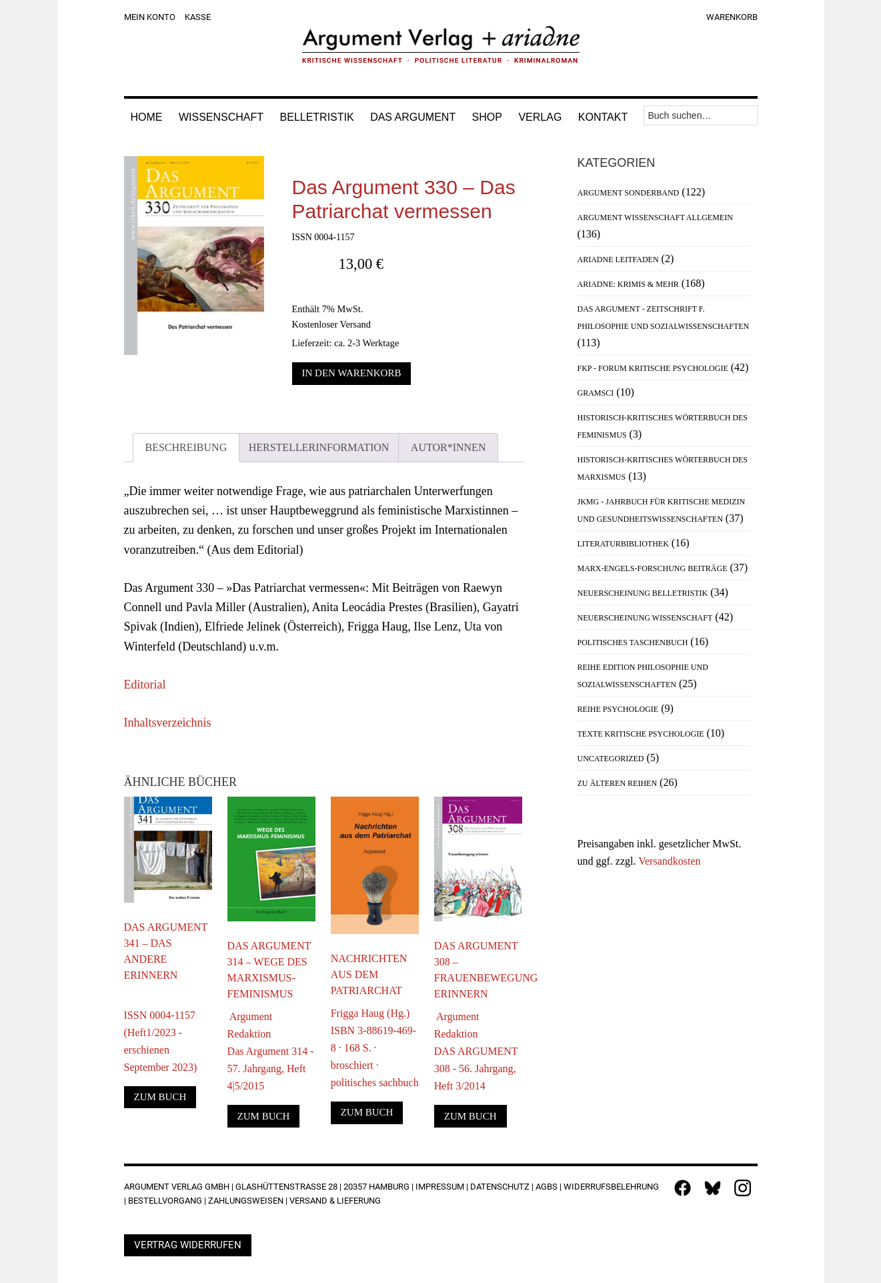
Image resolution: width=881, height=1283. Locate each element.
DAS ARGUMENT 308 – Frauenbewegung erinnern (478, 969)
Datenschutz (500, 1187)
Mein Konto (149, 17)
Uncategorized (611, 758)
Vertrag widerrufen (187, 1245)
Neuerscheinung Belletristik (643, 593)
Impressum (439, 1187)
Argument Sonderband (629, 192)
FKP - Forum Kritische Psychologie (653, 368)
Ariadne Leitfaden (618, 259)
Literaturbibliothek (623, 543)
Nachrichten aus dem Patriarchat (369, 974)
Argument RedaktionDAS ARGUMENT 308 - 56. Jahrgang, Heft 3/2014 (476, 1051)
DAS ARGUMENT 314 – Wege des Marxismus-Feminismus (269, 969)
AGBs (547, 1187)
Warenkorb (732, 17)
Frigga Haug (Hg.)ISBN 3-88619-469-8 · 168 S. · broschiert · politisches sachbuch (375, 1047)
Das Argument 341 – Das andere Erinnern (166, 951)
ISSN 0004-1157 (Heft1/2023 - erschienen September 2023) (160, 1032)
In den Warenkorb (351, 373)
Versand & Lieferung (335, 1201)
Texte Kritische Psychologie (641, 734)
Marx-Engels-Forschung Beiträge (653, 568)
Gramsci (596, 393)
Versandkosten (669, 861)
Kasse (198, 17)
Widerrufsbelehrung (611, 1187)
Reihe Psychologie (618, 709)
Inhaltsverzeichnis (167, 722)
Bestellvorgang (165, 1201)
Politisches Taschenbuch (633, 642)
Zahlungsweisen (245, 1201)
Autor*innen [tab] (448, 447)
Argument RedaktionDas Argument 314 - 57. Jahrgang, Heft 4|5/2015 (270, 1051)
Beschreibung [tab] (186, 447)
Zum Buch (160, 1097)
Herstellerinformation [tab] (319, 447)
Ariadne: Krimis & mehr (628, 284)
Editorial (145, 684)
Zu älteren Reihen (618, 783)
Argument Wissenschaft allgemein (655, 217)
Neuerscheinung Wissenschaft (645, 617)
